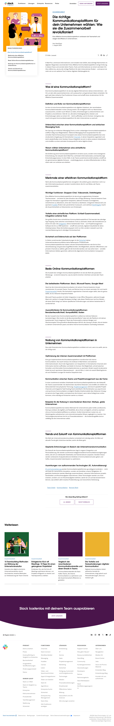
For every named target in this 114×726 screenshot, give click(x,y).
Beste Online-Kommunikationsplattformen (21, 60)
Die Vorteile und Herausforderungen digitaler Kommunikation (97, 564)
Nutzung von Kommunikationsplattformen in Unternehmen (21, 64)
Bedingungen (31, 715)
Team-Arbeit (51, 488)
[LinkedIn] (91, 635)
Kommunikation (62, 488)
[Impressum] (76, 715)
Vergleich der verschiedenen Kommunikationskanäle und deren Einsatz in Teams (70, 565)
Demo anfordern (86, 3)
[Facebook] (99, 635)
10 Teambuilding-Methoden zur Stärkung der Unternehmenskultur (16, 564)
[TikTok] (110, 635)
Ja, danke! (67, 502)
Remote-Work (73, 488)
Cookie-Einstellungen (42, 715)
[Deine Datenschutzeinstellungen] (60, 715)
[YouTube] (106, 635)
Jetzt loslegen (102, 3)
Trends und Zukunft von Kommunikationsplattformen (17, 69)
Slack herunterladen (10, 715)
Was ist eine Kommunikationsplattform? (20, 52)
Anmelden (73, 3)
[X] (103, 635)
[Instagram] (95, 635)
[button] (9, 635)
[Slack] (9, 4)
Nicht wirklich (84, 502)
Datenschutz (22, 715)
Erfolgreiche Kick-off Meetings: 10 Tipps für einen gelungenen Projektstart (43, 564)
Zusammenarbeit (59, 12)
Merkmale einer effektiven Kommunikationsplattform (16, 56)
